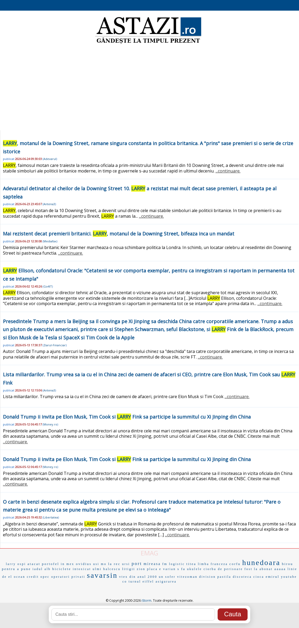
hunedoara (261, 562)
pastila (224, 577)
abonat (266, 569)
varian (169, 569)
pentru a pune (16, 569)
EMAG (149, 553)
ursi (126, 564)
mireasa (152, 564)
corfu (234, 564)
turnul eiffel (141, 581)
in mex (67, 564)
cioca (258, 577)
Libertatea (50, 517)
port (136, 563)
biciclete (61, 569)
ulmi (97, 569)
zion (141, 569)
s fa (181, 569)
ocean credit (26, 577)
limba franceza (213, 564)
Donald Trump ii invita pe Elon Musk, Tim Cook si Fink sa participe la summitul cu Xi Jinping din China (127, 417)
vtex (123, 577)
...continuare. (228, 171)
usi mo (100, 564)
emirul (272, 577)
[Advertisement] (149, 87)
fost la (251, 569)
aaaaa (280, 569)
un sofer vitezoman (178, 577)
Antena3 (49, 204)
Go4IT (47, 286)
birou (287, 564)
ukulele (194, 569)
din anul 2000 (143, 577)
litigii (128, 569)
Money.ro (50, 424)
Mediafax (49, 241)
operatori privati (68, 577)
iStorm (146, 600)
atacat (34, 564)
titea (191, 564)
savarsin (102, 575)
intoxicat (82, 569)
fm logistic (173, 564)
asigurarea (166, 581)
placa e (154, 569)
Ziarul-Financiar (54, 345)
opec (45, 577)
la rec (114, 564)
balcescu (111, 569)
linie (292, 569)
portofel (50, 564)
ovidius (83, 564)
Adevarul (49, 159)
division (207, 577)
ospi (21, 564)
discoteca (242, 577)
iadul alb (42, 569)
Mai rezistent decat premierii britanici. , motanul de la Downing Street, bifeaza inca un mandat (118, 233)
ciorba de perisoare (223, 569)
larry (11, 564)
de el (7, 577)
